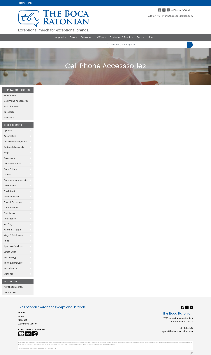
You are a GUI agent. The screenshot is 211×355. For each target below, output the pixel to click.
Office (101, 37)
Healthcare (10, 218)
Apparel (60, 37)
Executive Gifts (11, 196)
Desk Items (10, 185)
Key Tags (8, 224)
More (152, 37)
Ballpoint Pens (11, 106)
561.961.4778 (153, 15)
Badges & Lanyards (14, 147)
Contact (22, 320)
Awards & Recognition (15, 141)
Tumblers (9, 117)
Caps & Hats (10, 169)
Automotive (10, 136)
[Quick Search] (147, 45)
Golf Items (9, 213)
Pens (140, 37)
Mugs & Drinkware (13, 235)
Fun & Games (11, 207)
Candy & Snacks (12, 163)
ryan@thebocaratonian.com (177, 15)
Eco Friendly (10, 191)
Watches (8, 273)
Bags (73, 37)
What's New (10, 95)
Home (22, 2)
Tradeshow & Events (121, 37)
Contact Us (10, 292)
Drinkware (87, 37)
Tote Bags (9, 111)
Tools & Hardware (13, 262)
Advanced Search (13, 286)
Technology (10, 257)
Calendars (9, 158)
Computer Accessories (16, 180)
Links (29, 2)
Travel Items (10, 268)
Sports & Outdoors (13, 246)
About (21, 316)
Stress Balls (10, 251)
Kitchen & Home (12, 229)
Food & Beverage (13, 202)
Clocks (7, 174)
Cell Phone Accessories (16, 100)
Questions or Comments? (31, 329)
